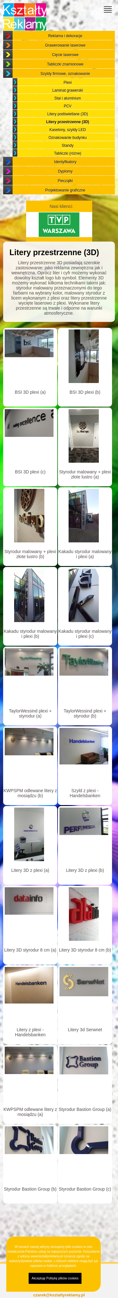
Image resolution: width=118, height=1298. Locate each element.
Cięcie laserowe (65, 55)
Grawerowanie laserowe (65, 45)
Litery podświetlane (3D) (67, 114)
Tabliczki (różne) (67, 153)
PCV (68, 106)
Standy (67, 145)
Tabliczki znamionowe (65, 64)
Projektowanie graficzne (65, 190)
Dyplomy (65, 171)
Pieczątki (65, 181)
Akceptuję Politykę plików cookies (55, 1278)
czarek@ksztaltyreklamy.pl (59, 1295)
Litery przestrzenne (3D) (67, 122)
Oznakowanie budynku (67, 137)
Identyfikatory (65, 162)
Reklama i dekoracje (65, 36)
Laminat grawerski (67, 90)
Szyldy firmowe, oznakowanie (65, 73)
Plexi (68, 82)
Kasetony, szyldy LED (67, 130)
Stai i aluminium (67, 98)
